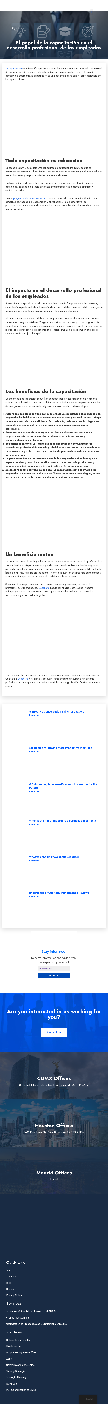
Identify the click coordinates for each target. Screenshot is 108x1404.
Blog (8, 1282)
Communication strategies (20, 1365)
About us (11, 1276)
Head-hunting (13, 1346)
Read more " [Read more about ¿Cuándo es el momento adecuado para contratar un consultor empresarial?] (34, 824)
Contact (10, 1289)
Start (8, 1270)
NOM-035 (11, 1383)
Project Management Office (21, 1352)
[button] (91, 12)
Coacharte (44, 588)
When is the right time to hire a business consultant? (62, 820)
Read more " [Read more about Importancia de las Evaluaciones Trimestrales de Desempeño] (34, 896)
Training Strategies (16, 1371)
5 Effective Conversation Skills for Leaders (56, 711)
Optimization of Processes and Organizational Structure (36, 1323)
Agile (9, 1358)
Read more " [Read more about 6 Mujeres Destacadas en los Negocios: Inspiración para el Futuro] (34, 791)
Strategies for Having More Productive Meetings (60, 747)
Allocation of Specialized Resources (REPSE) (31, 1311)
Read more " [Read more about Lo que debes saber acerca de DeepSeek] (34, 861)
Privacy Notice (14, 1295)
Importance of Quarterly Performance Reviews (59, 892)
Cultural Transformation (18, 1340)
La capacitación (13, 68)
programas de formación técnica (30, 198)
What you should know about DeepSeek (54, 857)
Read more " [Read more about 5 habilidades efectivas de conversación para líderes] (34, 715)
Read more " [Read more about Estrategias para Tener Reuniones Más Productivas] (34, 752)
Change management (17, 1317)
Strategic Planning (16, 1377)
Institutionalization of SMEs (21, 1389)
